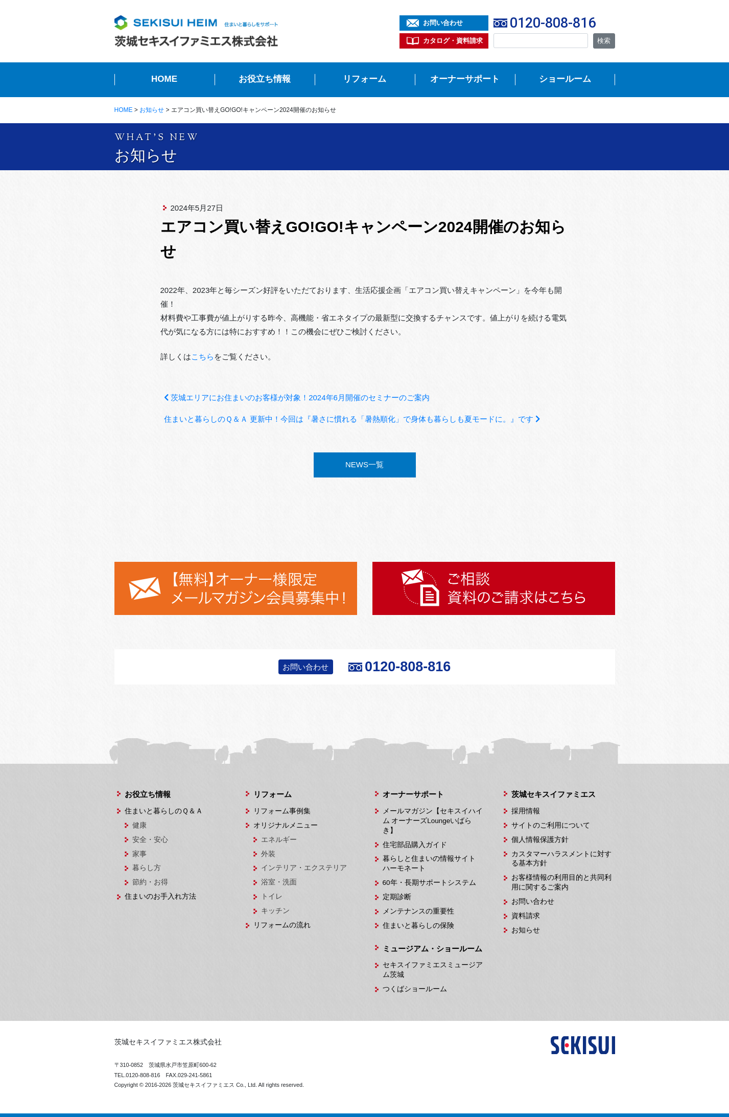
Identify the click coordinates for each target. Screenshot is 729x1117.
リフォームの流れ (282, 925)
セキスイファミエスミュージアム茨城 (433, 969)
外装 (268, 854)
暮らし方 (146, 868)
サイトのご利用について (550, 825)
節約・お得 (150, 882)
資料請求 (525, 916)
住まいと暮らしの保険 (418, 925)
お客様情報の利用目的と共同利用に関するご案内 (561, 882)
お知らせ (525, 930)
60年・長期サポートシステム (429, 882)
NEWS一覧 (364, 464)
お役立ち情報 (265, 79)
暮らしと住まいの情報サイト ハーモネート (433, 863)
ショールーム (565, 79)
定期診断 (397, 897)
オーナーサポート (465, 79)
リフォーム (364, 79)
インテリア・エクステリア (304, 868)
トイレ (272, 896)
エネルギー (279, 840)
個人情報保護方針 (540, 840)
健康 (139, 825)
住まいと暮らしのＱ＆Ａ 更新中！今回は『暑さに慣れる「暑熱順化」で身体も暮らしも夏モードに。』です (352, 419)
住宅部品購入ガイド (415, 845)
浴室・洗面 (279, 882)
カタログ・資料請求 (453, 40)
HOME (164, 79)
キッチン (275, 911)
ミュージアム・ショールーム (432, 948)
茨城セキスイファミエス (553, 794)
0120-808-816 (553, 23)
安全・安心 (150, 840)
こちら (202, 356)
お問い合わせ (443, 23)
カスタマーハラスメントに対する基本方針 (561, 859)
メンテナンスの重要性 (418, 911)
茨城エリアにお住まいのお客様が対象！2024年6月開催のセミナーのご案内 (297, 397)
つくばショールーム (415, 989)
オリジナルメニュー (285, 825)
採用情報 (525, 811)
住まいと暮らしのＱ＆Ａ (164, 811)
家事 (139, 854)
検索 (603, 40)
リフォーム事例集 (282, 811)
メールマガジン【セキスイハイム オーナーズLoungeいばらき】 (433, 820)
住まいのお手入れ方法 (160, 896)
